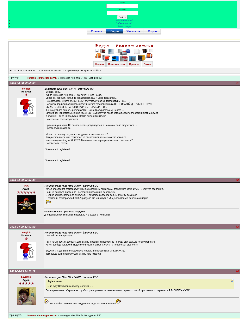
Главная (96, 31)
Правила (134, 64)
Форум (114, 31)
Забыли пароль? (124, 20)
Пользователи (116, 64)
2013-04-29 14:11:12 (22, 271)
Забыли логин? (124, 23)
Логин (122, 2)
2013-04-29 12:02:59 (22, 226)
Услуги (152, 31)
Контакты (133, 31)
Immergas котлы (48, 78)
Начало (99, 64)
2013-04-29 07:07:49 (22, 179)
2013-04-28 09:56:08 (22, 83)
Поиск (147, 64)
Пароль (122, 9)
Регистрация (124, 26)
